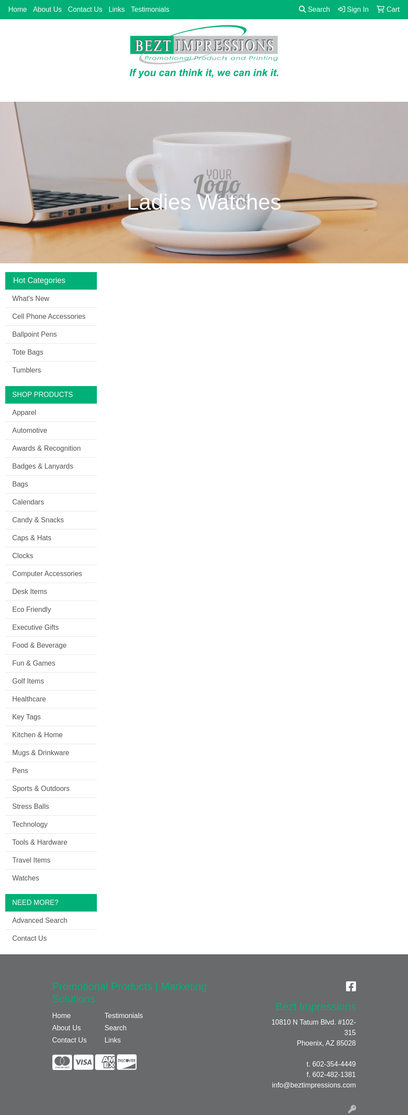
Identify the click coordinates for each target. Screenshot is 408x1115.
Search (314, 9)
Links (117, 9)
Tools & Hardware (39, 842)
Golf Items (28, 681)
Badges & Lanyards (42, 466)
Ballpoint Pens (34, 334)
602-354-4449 (334, 1064)
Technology (30, 824)
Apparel (24, 412)
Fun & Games (33, 663)
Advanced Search (39, 920)
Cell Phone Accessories (49, 316)
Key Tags (26, 717)
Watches (25, 878)
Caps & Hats (31, 538)
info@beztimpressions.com (314, 1085)
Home (17, 9)
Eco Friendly (31, 609)
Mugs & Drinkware (40, 752)
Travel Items (31, 860)
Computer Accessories (47, 573)
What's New (30, 298)
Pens (20, 770)
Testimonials (150, 9)
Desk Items (29, 591)
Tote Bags (27, 352)
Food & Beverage (39, 645)
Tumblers (26, 370)
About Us (47, 9)
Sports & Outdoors (41, 788)
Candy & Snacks (38, 520)
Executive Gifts (35, 627)
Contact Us (85, 9)
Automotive (29, 430)
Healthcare (29, 699)
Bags (20, 484)
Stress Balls (30, 806)
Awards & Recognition (46, 448)
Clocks (22, 555)
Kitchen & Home (37, 735)
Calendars (28, 502)
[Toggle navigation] (13, 92)
